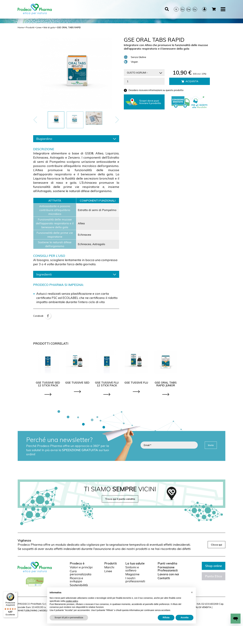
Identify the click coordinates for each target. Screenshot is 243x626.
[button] (117, 119)
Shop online (213, 566)
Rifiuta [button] (166, 617)
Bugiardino (76, 139)
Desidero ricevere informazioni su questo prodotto (153, 90)
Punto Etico (213, 576)
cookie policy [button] (72, 601)
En (182, 9)
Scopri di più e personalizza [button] (69, 617)
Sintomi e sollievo (132, 569)
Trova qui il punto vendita (120, 498)
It (176, 9)
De (188, 9)
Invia (211, 445)
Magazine (132, 574)
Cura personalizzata (80, 573)
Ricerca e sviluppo (76, 580)
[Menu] (16, 593)
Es (194, 9)
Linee (108, 571)
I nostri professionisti (135, 580)
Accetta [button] (184, 617)
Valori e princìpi (81, 567)
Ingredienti (76, 274)
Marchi (109, 567)
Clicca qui (216, 544)
